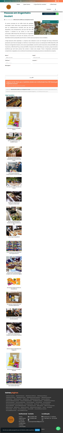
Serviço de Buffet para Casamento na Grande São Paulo (14, 159)
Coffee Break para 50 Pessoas (42, 395)
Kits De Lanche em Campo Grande (14, 370)
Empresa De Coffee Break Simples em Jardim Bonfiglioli (14, 273)
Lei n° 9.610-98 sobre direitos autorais (42, 91)
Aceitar (37, 430)
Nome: (7, 55)
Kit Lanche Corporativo (30, 402)
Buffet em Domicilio (9, 407)
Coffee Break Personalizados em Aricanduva (14, 318)
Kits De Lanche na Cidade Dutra (13, 129)
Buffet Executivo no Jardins (14, 107)
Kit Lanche (15, 408)
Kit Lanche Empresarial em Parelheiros (14, 288)
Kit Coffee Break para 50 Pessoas (49, 400)
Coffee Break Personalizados (46, 397)
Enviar (31, 77)
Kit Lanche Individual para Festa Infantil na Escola (14, 403)
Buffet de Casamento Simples (49, 405)
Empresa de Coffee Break (45, 399)
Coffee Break (53, 4)
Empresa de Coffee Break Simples (26, 400)
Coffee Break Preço (9, 399)
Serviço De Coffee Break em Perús (14, 187)
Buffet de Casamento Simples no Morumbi (14, 203)
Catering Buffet (49, 407)
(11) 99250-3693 (16, 1)
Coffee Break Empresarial (20, 395)
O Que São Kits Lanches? (40, 4)
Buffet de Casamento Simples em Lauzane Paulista (13, 334)
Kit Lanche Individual (47, 402)
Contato (49, 9)
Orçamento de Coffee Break (45, 403)
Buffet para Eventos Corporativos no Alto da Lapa (13, 173)
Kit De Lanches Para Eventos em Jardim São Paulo (14, 385)
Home (18, 4)
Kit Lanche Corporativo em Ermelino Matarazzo (14, 305)
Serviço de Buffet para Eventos (11, 410)
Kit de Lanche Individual (10, 402)
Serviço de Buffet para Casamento (40, 408)
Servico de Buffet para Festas (22, 410)
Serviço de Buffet (30, 408)
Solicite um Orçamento (49, 13)
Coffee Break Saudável (17, 399)
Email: (34, 55)
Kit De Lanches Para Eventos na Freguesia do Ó (14, 253)
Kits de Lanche (36, 403)
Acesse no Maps (8, 1)
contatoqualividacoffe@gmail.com (28, 1)
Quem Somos (26, 4)
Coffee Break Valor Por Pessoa (35, 399)
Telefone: (7, 60)
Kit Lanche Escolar (39, 402)
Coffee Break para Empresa (10, 397)
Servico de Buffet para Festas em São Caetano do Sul (14, 223)
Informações (23, 426)
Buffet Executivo (17, 407)
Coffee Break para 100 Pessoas (31, 395)
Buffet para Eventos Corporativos (35, 407)
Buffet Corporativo (40, 405)
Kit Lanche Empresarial (22, 408)
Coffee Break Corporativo (10, 395)
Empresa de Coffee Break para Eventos (12, 400)
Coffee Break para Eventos (20, 397)
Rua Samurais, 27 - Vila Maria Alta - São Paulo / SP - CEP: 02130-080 (49, 418)
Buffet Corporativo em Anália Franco (14, 141)
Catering (44, 407)
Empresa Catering (9, 408)
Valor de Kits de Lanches (31, 405)
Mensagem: (8, 65)
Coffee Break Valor (26, 399)
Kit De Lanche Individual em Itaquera (14, 349)
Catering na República (14, 237)
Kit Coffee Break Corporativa (38, 400)
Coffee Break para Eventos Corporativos (33, 397)
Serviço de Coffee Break (10, 405)
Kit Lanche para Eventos (29, 403)
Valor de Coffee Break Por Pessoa (20, 405)
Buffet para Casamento (25, 407)
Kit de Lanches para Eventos (20, 402)
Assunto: (35, 60)
